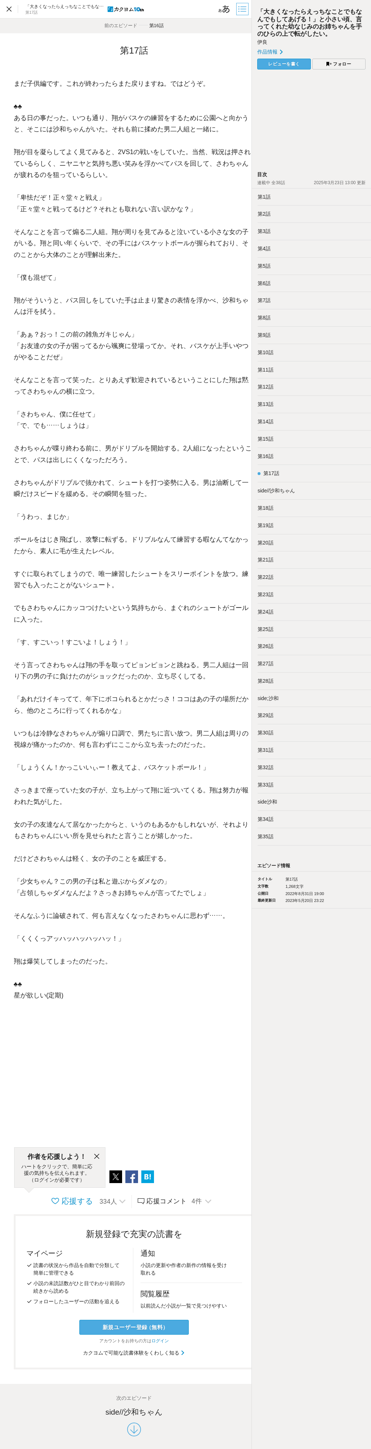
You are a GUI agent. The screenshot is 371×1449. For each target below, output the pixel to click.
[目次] (243, 9)
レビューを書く (284, 64)
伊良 (262, 42)
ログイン (160, 1340)
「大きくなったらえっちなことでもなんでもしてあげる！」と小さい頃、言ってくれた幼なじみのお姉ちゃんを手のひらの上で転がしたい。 (309, 22)
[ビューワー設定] (224, 9)
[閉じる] (96, 1157)
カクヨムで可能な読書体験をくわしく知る (134, 1353)
